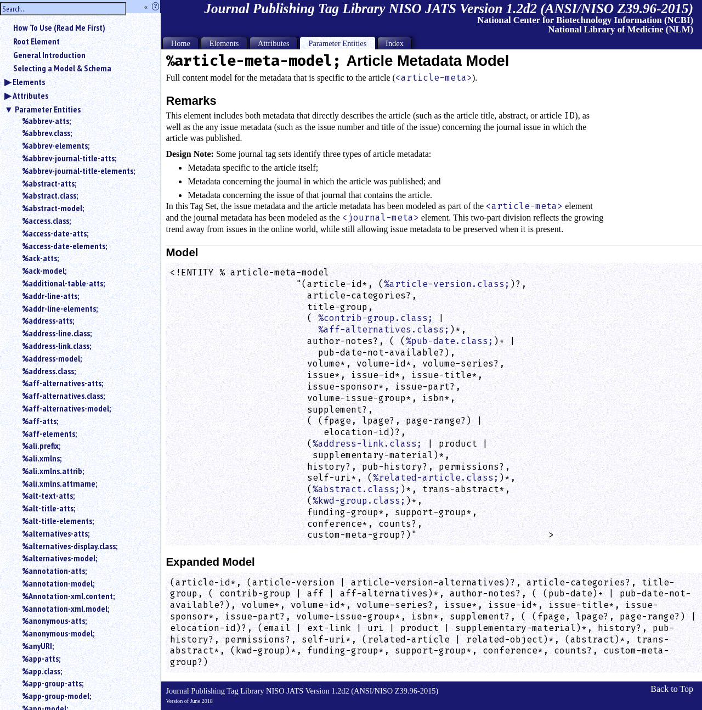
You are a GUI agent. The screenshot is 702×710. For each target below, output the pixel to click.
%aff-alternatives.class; (63, 395)
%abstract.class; (50, 195)
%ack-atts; (40, 257)
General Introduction (49, 54)
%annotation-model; (58, 583)
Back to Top (671, 689)
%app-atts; (41, 658)
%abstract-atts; (49, 183)
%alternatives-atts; (55, 533)
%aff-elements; (49, 433)
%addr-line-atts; (50, 295)
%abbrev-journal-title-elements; (78, 170)
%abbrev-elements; (55, 145)
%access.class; (46, 220)
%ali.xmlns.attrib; (53, 470)
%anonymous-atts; (54, 620)
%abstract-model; (53, 207)
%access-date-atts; (55, 233)
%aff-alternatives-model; (66, 408)
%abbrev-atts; (46, 120)
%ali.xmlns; (41, 458)
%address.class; (49, 370)
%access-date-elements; (64, 245)
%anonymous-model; (58, 633)
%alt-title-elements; (58, 520)
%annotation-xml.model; (65, 608)
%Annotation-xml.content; (68, 595)
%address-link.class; (56, 345)
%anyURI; (38, 645)
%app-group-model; (56, 695)
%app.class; (42, 671)
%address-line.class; (57, 333)
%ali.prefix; (41, 445)
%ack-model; (44, 270)
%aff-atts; (40, 420)
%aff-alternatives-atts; (62, 382)
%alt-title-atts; (48, 508)
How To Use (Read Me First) (59, 27)
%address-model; (52, 358)
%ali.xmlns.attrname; (59, 483)
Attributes (30, 95)
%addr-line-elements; (60, 308)
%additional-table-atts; (63, 283)
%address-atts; (48, 320)
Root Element (36, 41)
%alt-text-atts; (48, 495)
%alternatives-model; (59, 558)
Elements (29, 81)
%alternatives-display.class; (69, 545)
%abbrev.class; (47, 132)
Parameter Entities (48, 109)
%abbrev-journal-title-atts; (69, 158)
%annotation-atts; (54, 570)
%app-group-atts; (52, 683)
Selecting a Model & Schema (62, 68)
